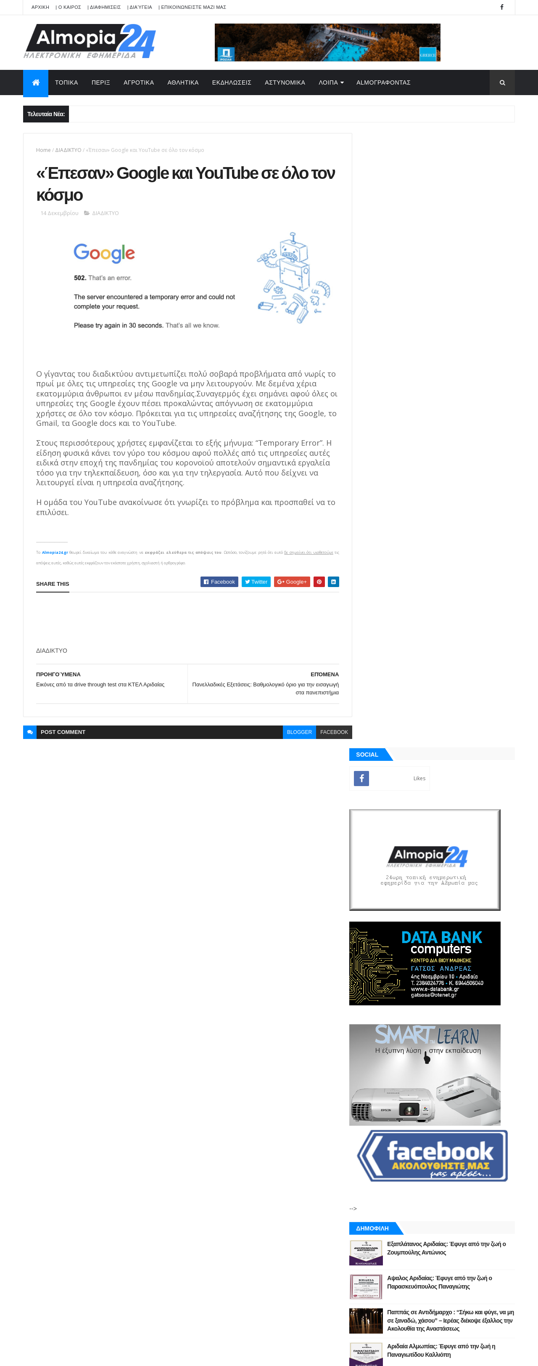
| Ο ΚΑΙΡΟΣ (68, 7)
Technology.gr (155, 1354)
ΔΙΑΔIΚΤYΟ (68, 150)
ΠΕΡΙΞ (101, 82)
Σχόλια (476, 963)
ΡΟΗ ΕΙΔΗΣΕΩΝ (400, 963)
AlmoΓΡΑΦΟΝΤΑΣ (383, 82)
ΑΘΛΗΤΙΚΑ (183, 82)
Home (43, 150)
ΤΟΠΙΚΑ (66, 82)
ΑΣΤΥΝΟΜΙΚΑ (285, 82)
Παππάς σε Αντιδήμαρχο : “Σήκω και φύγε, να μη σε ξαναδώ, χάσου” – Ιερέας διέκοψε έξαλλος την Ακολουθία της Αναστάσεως (455, 706)
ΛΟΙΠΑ (328, 82)
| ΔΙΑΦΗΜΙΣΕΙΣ (104, 7)
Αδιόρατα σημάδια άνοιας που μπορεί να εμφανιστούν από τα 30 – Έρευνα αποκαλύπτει (453, 808)
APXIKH (40, 7)
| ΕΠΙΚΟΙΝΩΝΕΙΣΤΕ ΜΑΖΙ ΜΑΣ (192, 7)
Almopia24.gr (55, 550)
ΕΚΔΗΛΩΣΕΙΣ (232, 82)
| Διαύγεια (139, 7)
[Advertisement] (189, 618)
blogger (293, 730)
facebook (328, 730)
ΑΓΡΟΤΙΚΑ (139, 82)
